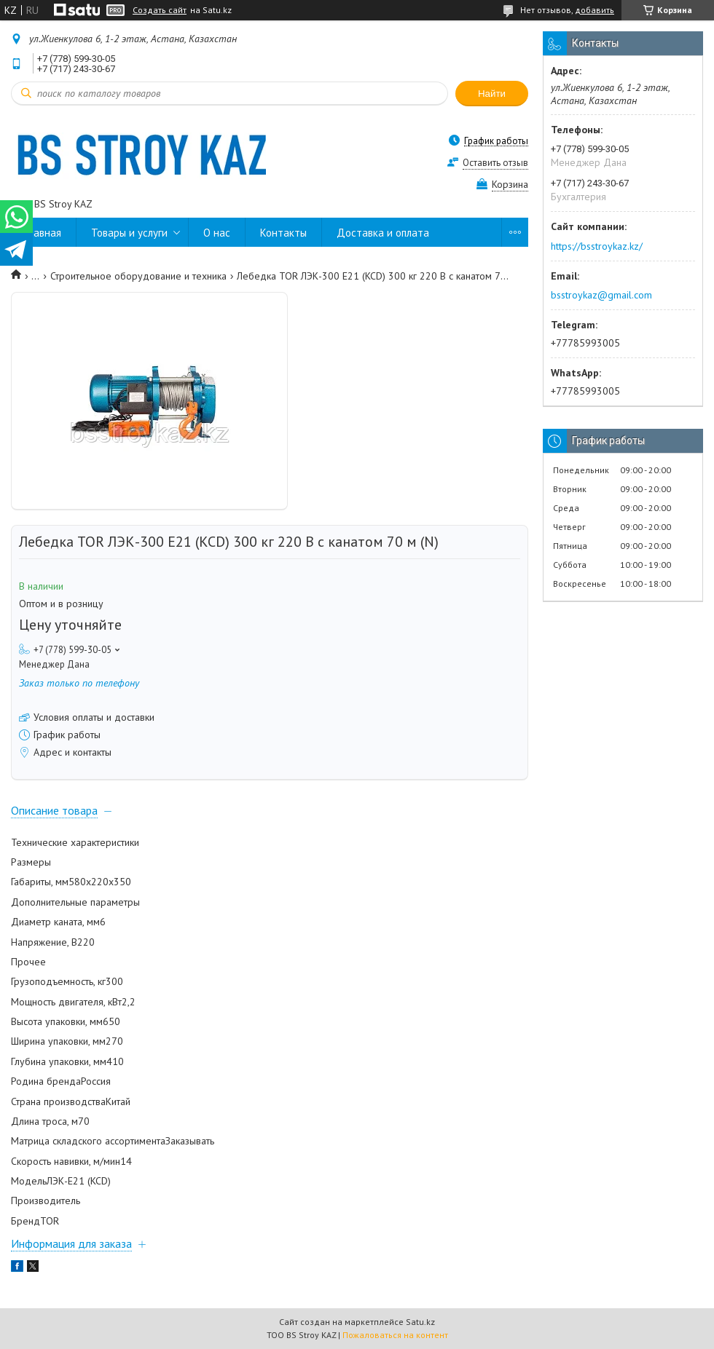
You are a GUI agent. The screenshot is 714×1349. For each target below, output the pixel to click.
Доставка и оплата (383, 232)
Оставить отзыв (495, 163)
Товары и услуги (129, 232)
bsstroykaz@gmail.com (601, 294)
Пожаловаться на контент (395, 1334)
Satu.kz (420, 1321)
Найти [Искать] (492, 93)
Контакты (283, 232)
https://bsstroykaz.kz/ (597, 246)
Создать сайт (160, 10)
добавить (594, 9)
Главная (43, 232)
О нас (216, 232)
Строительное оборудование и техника (138, 275)
